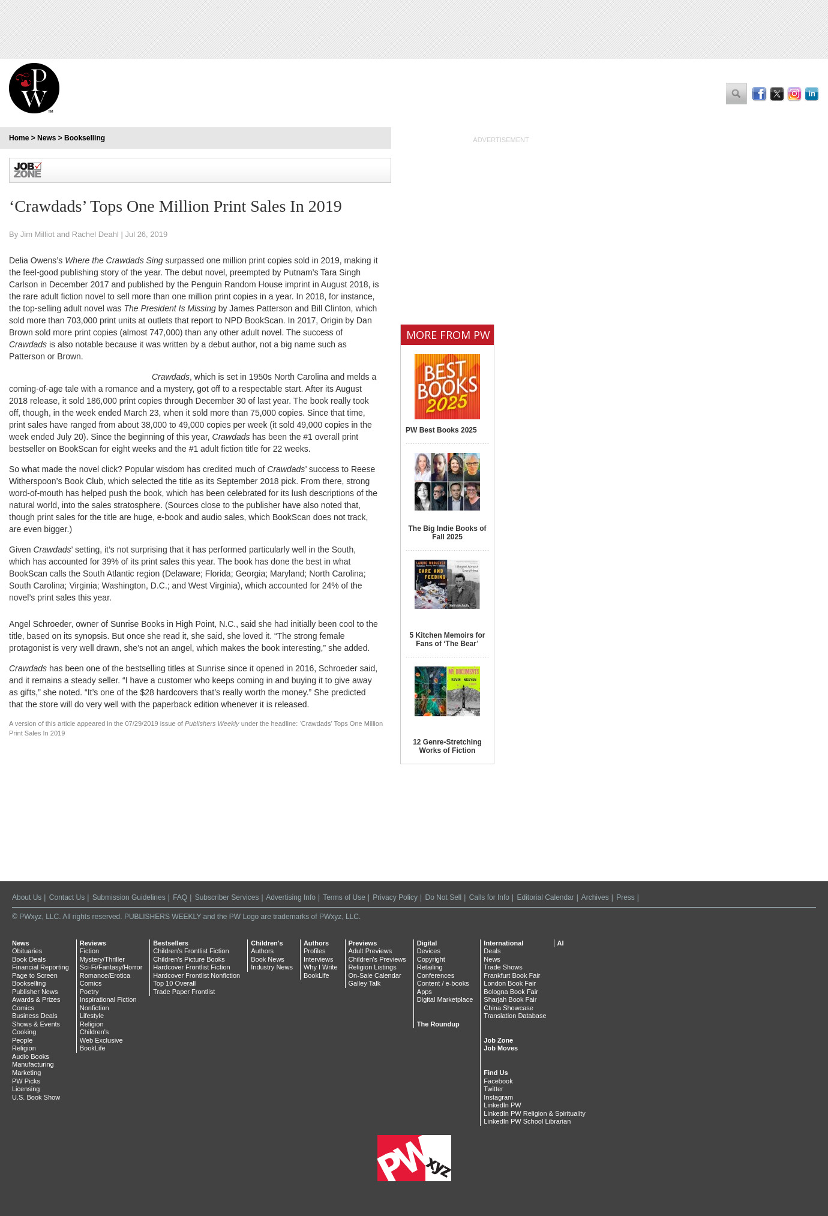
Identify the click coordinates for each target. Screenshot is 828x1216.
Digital (427, 943)
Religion (24, 1048)
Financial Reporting (40, 967)
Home (19, 138)
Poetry (89, 991)
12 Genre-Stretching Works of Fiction (447, 746)
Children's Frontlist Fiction (191, 950)
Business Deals (35, 1015)
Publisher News (35, 991)
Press (625, 897)
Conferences (435, 975)
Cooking (24, 1031)
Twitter (493, 1088)
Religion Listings (373, 967)
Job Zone (498, 1040)
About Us (26, 897)
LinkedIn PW (502, 1105)
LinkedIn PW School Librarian (527, 1121)
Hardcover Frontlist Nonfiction (196, 975)
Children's (94, 1031)
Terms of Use (344, 897)
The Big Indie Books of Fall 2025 (447, 532)
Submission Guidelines (129, 897)
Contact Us (67, 897)
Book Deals (29, 959)
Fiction (89, 950)
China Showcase (508, 1007)
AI (560, 943)
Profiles (315, 950)
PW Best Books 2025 (441, 430)
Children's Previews (377, 959)
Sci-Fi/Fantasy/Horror (111, 967)
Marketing (26, 1072)
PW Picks (26, 1081)
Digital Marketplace (445, 999)
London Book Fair (510, 983)
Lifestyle (92, 1015)
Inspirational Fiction (108, 999)
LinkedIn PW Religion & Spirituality (534, 1113)
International (503, 943)
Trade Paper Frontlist (184, 991)
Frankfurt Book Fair (512, 975)
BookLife (93, 1048)
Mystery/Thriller (102, 959)
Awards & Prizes (36, 999)
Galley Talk (365, 983)
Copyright (431, 959)
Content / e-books (443, 983)
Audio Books (30, 1056)
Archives (595, 897)
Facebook (498, 1081)
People (22, 1040)
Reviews (93, 943)
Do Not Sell (443, 897)
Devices (428, 950)
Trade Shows (503, 967)
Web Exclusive (101, 1040)
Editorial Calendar (545, 897)
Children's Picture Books (189, 959)
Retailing (430, 967)
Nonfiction (94, 1007)
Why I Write (321, 967)
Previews (363, 943)
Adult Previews (370, 950)
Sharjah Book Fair (510, 999)
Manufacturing (33, 1064)
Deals (492, 950)
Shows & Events (36, 1024)
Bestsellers (170, 943)
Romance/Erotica (105, 975)
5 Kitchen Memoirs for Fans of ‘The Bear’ (447, 639)
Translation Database (515, 1015)
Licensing (26, 1088)
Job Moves (501, 1048)
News (46, 138)
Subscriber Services (227, 897)
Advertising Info (291, 897)
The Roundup (438, 1024)
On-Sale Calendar (375, 975)
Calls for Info (489, 897)
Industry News (272, 967)
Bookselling (84, 138)
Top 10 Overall (174, 983)
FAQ (180, 897)
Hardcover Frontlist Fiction (191, 967)
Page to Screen (35, 975)
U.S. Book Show (36, 1097)
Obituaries (27, 950)
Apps (424, 991)
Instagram (498, 1097)
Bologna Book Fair (511, 991)
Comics (23, 1007)
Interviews (319, 959)
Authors (262, 950)
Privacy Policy (395, 897)
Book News (267, 959)
